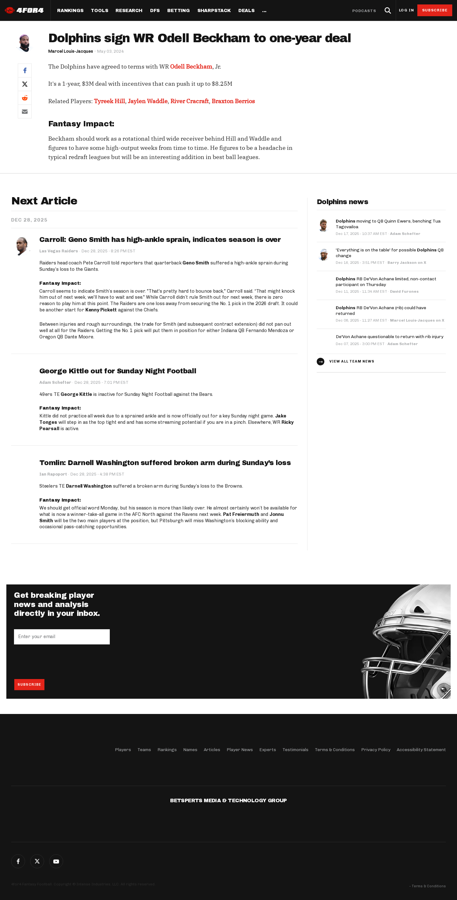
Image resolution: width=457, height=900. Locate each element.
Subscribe (435, 10)
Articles (212, 749)
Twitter (37, 861)
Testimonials (295, 749)
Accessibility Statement (421, 749)
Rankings (70, 11)
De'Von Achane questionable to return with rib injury (389, 336)
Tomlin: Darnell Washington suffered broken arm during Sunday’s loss (165, 463)
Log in (406, 10)
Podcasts (364, 11)
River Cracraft (189, 101)
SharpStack (214, 11)
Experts (267, 749)
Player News (240, 749)
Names (190, 749)
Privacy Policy (375, 749)
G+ (56, 861)
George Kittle (76, 394)
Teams (144, 749)
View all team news (351, 361)
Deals (246, 11)
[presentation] (62, 661)
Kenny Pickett (101, 310)
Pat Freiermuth (241, 514)
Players (123, 749)
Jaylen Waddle (148, 101)
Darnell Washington (89, 486)
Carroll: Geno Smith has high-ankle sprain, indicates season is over (160, 239)
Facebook (18, 861)
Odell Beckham (191, 66)
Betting (178, 11)
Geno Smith (195, 263)
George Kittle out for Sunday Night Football (117, 371)
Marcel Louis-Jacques (70, 51)
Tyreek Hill (109, 101)
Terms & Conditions (335, 749)
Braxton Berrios (233, 101)
